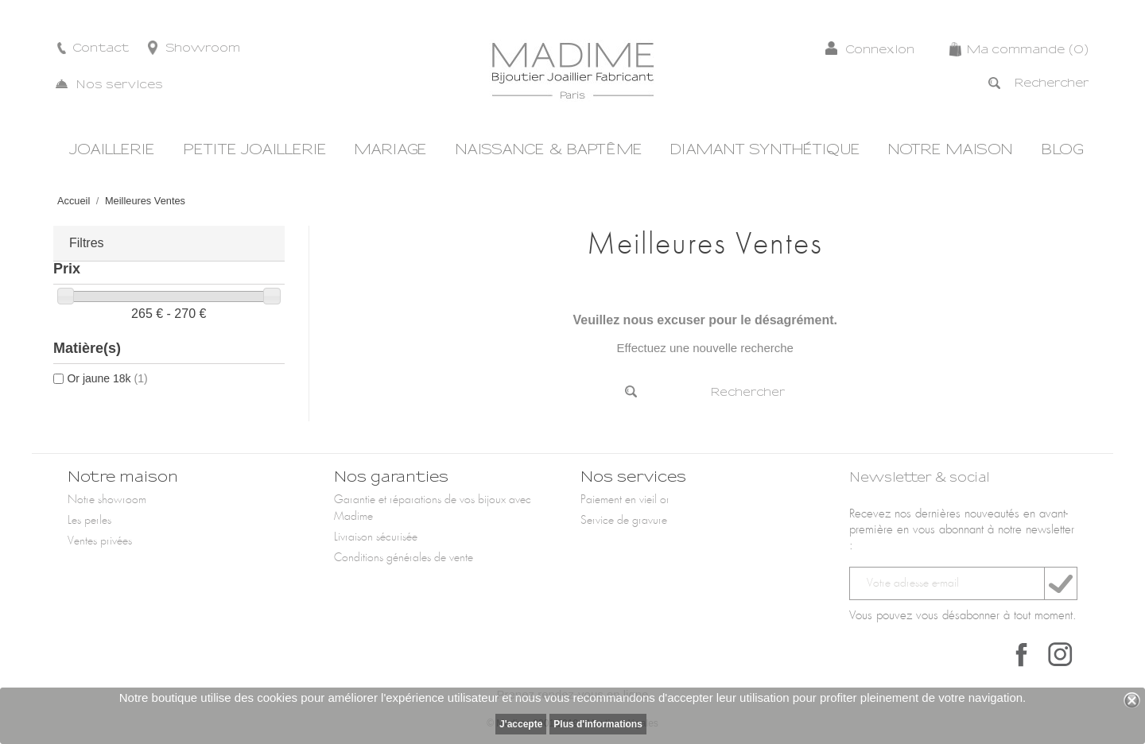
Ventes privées (100, 541)
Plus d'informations (597, 724)
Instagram (1060, 654)
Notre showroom (107, 500)
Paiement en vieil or (625, 500)
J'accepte (520, 724)
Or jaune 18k (107, 378)
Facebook (1022, 654)
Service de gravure (623, 520)
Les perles (89, 520)
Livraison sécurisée (375, 537)
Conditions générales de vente (403, 558)
